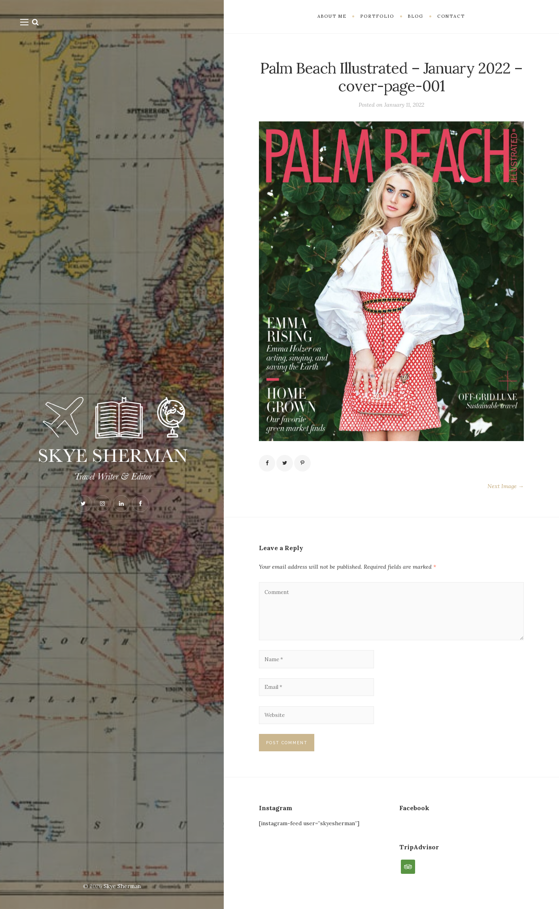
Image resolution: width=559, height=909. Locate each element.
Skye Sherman (122, 886)
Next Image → (505, 486)
